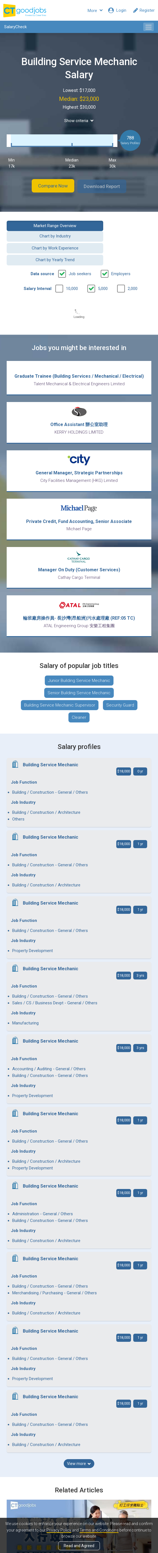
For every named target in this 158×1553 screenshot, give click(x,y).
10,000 (72, 267)
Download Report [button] (107, 186)
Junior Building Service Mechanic (79, 667)
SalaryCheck (15, 26)
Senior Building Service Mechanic (79, 679)
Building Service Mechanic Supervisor (59, 691)
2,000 (132, 267)
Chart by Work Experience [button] (41, 238)
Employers (120, 252)
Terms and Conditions (99, 1530)
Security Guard (120, 691)
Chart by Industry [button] (117, 224)
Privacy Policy (58, 1530)
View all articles (79, 1486)
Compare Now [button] (48, 186)
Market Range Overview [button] (40, 224)
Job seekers (80, 252)
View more (79, 1177)
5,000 (103, 267)
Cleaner (79, 704)
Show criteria (79, 120)
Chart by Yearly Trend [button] (117, 238)
